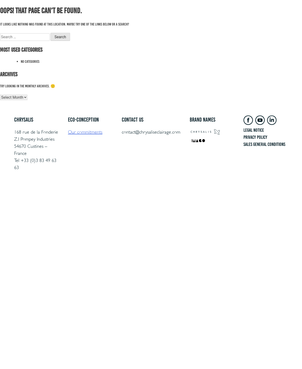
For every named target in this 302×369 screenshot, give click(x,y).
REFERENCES (171, 16)
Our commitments (85, 132)
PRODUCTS (129, 16)
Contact (261, 16)
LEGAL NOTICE (253, 130)
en (282, 17)
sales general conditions (264, 144)
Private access (240, 16)
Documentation (214, 16)
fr (275, 17)
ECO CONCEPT (149, 16)
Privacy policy (255, 137)
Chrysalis (191, 16)
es (289, 17)
